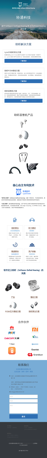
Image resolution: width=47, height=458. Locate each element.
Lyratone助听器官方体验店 (30, 430)
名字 (11, 398)
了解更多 (23, 62)
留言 (11, 406)
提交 (23, 417)
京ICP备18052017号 (28, 444)
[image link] (13, 287)
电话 (11, 402)
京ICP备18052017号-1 (23, 451)
